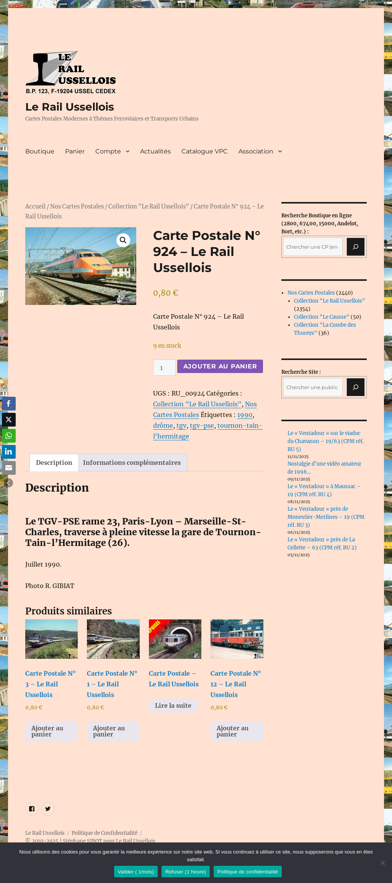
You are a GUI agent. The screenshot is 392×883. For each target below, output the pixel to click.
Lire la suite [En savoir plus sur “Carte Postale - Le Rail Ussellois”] (173, 705)
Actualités (155, 151)
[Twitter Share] (9, 420)
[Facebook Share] (9, 404)
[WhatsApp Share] (9, 436)
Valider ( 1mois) (136, 872)
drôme (163, 425)
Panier (75, 151)
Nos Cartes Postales (77, 206)
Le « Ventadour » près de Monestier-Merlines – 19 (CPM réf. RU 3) (325, 517)
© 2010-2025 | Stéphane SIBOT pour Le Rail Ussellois (90, 841)
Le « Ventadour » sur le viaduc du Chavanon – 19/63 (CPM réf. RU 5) (325, 441)
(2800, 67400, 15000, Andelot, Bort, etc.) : (319, 223)
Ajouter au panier (220, 366)
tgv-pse (202, 425)
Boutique (39, 151)
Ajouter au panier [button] (47, 731)
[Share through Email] (9, 468)
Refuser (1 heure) (185, 872)
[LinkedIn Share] (9, 452)
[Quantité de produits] (164, 368)
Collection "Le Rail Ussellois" (148, 206)
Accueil (35, 206)
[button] (123, 240)
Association (255, 151)
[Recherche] (355, 247)
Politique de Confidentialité (104, 833)
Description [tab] (54, 462)
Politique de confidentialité (247, 872)
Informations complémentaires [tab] (132, 462)
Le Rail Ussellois (69, 106)
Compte (108, 151)
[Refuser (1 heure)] (382, 863)
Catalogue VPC (204, 151)
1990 (244, 415)
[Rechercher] (355, 387)
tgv (181, 425)
